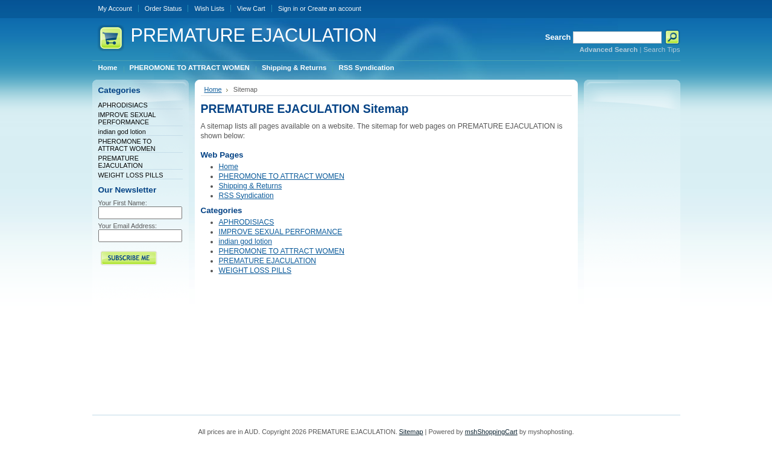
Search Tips (662, 49)
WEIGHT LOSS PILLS (130, 175)
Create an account (334, 8)
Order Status (163, 8)
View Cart (251, 8)
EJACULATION (254, 35)
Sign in (288, 8)
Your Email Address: (127, 225)
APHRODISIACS (123, 105)
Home (213, 89)
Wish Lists (209, 8)
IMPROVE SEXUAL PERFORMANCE (127, 118)
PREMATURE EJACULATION (120, 162)
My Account (115, 8)
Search (558, 37)
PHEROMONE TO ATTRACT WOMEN (127, 145)
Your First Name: (122, 202)
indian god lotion (122, 131)
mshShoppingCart (491, 431)
